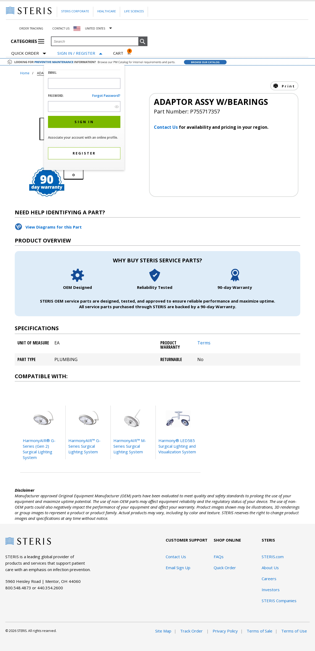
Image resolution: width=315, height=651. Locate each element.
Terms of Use (294, 631)
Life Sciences (134, 11)
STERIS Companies (279, 600)
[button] (142, 41)
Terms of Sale (259, 631)
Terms (203, 343)
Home (24, 73)
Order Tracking (31, 28)
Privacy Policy (225, 631)
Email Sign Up (178, 567)
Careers (269, 578)
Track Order (192, 631)
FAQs (219, 556)
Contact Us (60, 28)
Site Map (163, 631)
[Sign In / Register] (79, 53)
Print (287, 86)
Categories (27, 41)
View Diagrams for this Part (53, 227)
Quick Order (28, 53)
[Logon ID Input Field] (84, 83)
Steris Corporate (75, 11)
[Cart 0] (122, 53)
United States (95, 28)
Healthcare (106, 11)
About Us (270, 567)
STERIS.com (273, 556)
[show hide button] (116, 106)
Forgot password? (106, 95)
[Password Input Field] (84, 106)
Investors (271, 589)
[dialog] (84, 118)
